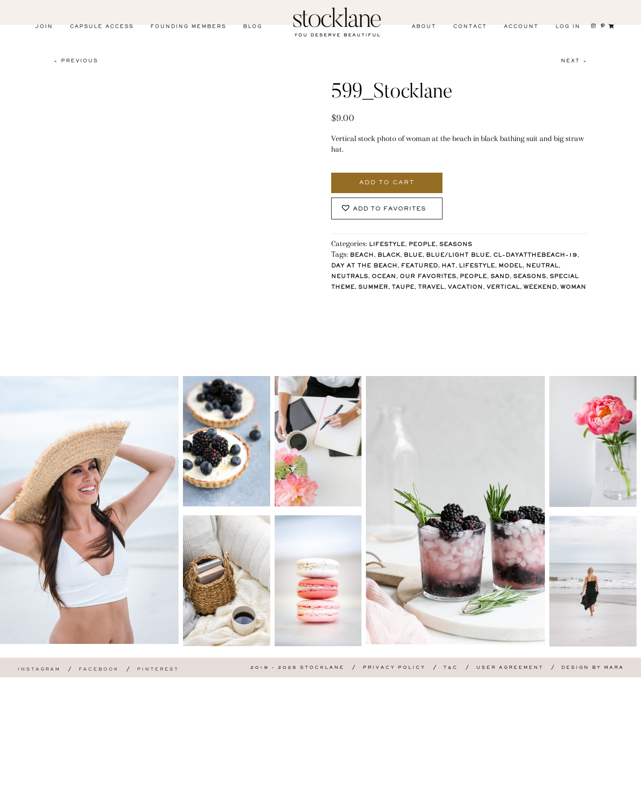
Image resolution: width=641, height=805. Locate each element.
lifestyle (477, 266)
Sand (500, 277)
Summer (373, 287)
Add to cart (386, 183)
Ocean (384, 277)
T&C (450, 795)
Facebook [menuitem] (99, 797)
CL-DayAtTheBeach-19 (535, 255)
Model (511, 266)
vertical (503, 287)
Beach (362, 255)
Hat (448, 266)
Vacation (465, 287)
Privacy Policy (394, 795)
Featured (419, 266)
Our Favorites (428, 277)
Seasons (455, 245)
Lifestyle (387, 245)
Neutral (542, 266)
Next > (574, 61)
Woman (573, 287)
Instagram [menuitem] (39, 797)
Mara (614, 795)
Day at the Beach (364, 266)
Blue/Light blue (458, 255)
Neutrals (349, 277)
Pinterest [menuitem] (158, 797)
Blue (413, 255)
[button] (386, 208)
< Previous (75, 61)
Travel (431, 287)
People (422, 245)
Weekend (540, 287)
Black (388, 255)
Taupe (403, 287)
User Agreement (510, 795)
